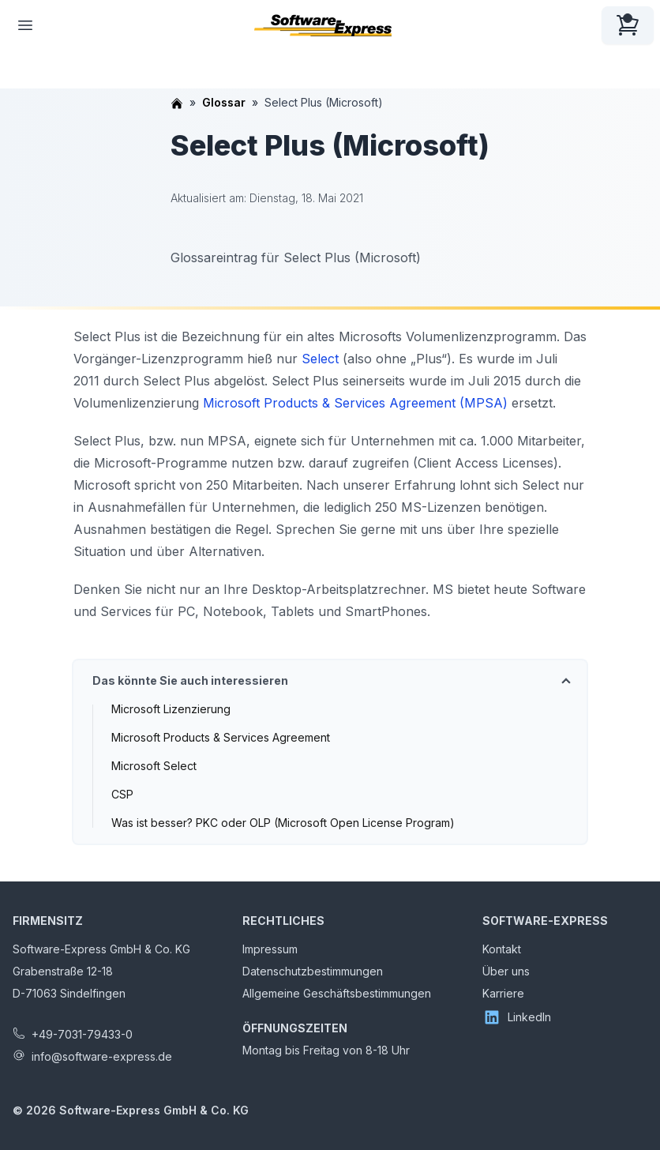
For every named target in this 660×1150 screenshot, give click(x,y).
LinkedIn (516, 1017)
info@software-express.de (102, 1056)
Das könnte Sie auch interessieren (190, 680)
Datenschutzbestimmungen (312, 971)
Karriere (503, 993)
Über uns (506, 971)
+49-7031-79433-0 (82, 1034)
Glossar (224, 102)
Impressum (270, 949)
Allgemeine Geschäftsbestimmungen (336, 993)
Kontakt (501, 949)
